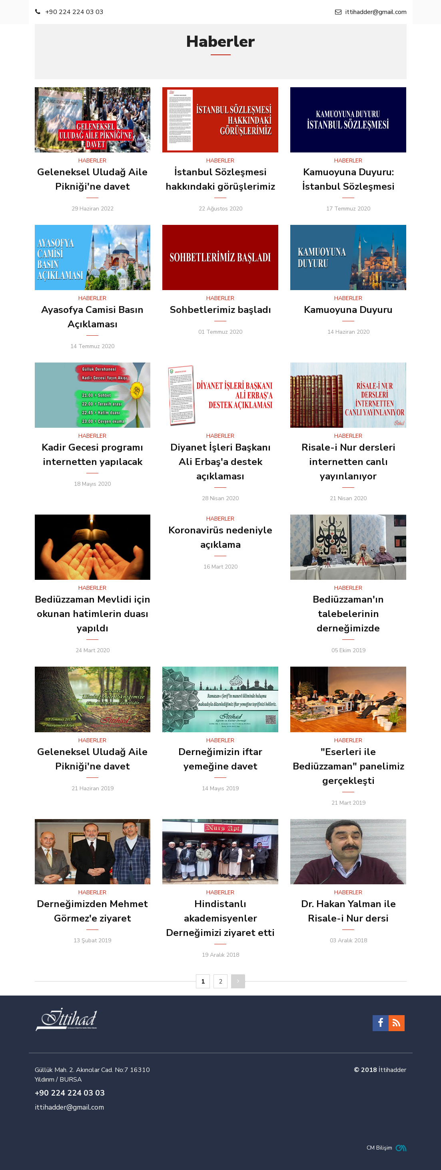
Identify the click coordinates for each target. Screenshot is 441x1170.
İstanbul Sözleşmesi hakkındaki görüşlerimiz (220, 179)
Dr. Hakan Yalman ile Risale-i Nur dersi (348, 911)
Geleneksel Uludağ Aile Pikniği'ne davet (92, 179)
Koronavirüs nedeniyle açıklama (220, 537)
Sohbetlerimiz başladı (220, 309)
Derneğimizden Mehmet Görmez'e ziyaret (92, 911)
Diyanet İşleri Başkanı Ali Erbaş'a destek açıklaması (220, 462)
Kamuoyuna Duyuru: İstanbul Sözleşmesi (348, 179)
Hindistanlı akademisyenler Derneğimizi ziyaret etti (220, 918)
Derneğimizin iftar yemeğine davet (220, 759)
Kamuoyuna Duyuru (348, 309)
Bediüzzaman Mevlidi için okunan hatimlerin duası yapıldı (92, 614)
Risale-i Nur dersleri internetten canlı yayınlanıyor (348, 462)
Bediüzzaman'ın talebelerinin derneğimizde (348, 614)
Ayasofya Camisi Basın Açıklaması (92, 317)
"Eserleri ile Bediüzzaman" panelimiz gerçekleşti (348, 766)
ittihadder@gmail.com (69, 1107)
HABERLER (92, 160)
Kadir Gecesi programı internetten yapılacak (92, 454)
